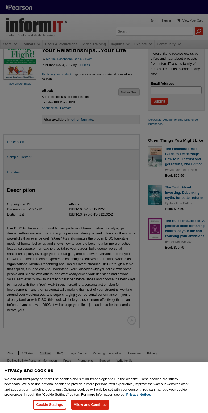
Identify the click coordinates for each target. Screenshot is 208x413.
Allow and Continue (90, 405)
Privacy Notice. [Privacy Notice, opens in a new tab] (138, 394)
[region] (104, 387)
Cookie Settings (49, 405)
